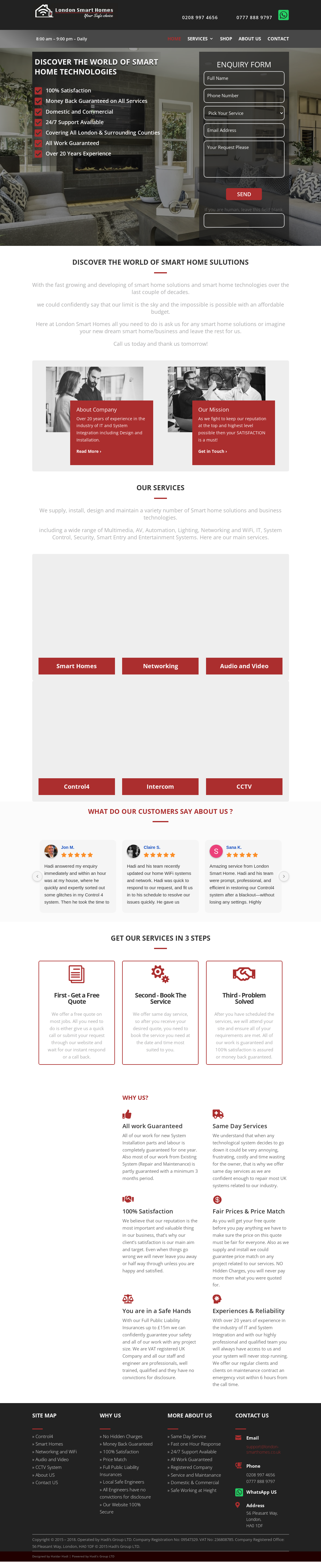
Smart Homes (76, 669)
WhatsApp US (261, 1495)
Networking (160, 669)
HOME (174, 39)
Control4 (76, 789)
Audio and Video (244, 669)
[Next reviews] (284, 879)
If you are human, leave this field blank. (244, 212)
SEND (244, 196)
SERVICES (198, 39)
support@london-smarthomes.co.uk (263, 1452)
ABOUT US (250, 39)
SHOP (226, 39)
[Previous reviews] (37, 879)
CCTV (244, 789)
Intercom (160, 789)
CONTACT (278, 39)
